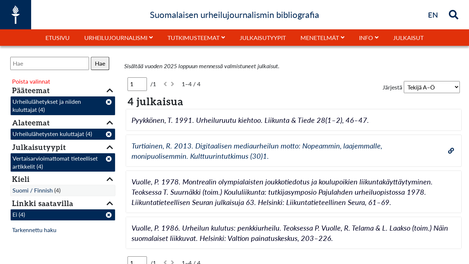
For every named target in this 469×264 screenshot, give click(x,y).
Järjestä (392, 87)
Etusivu (57, 37)
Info (366, 37)
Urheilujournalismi (115, 37)
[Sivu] (137, 84)
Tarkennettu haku (34, 229)
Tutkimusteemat (193, 37)
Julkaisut (408, 37)
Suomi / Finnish (32, 190)
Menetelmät (319, 37)
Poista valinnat (31, 81)
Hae (100, 63)
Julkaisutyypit (263, 37)
